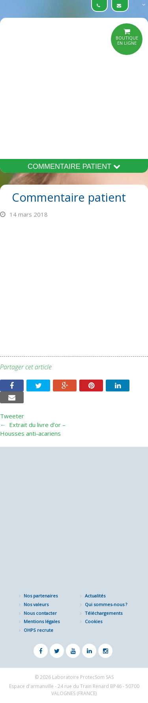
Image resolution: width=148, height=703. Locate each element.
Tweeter (12, 416)
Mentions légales (42, 621)
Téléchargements (103, 613)
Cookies (93, 621)
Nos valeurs (36, 604)
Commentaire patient (74, 166)
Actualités (95, 596)
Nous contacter (40, 613)
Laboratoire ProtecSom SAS (83, 677)
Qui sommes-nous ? (106, 604)
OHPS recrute (38, 630)
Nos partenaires (41, 596)
